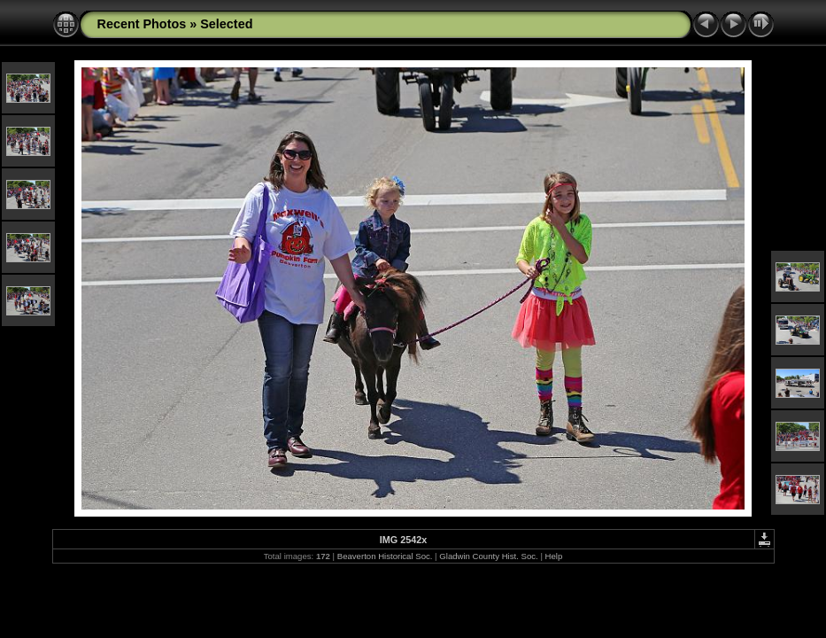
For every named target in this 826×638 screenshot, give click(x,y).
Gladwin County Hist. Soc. (488, 556)
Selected (226, 24)
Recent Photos (142, 24)
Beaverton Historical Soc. (385, 556)
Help (554, 556)
